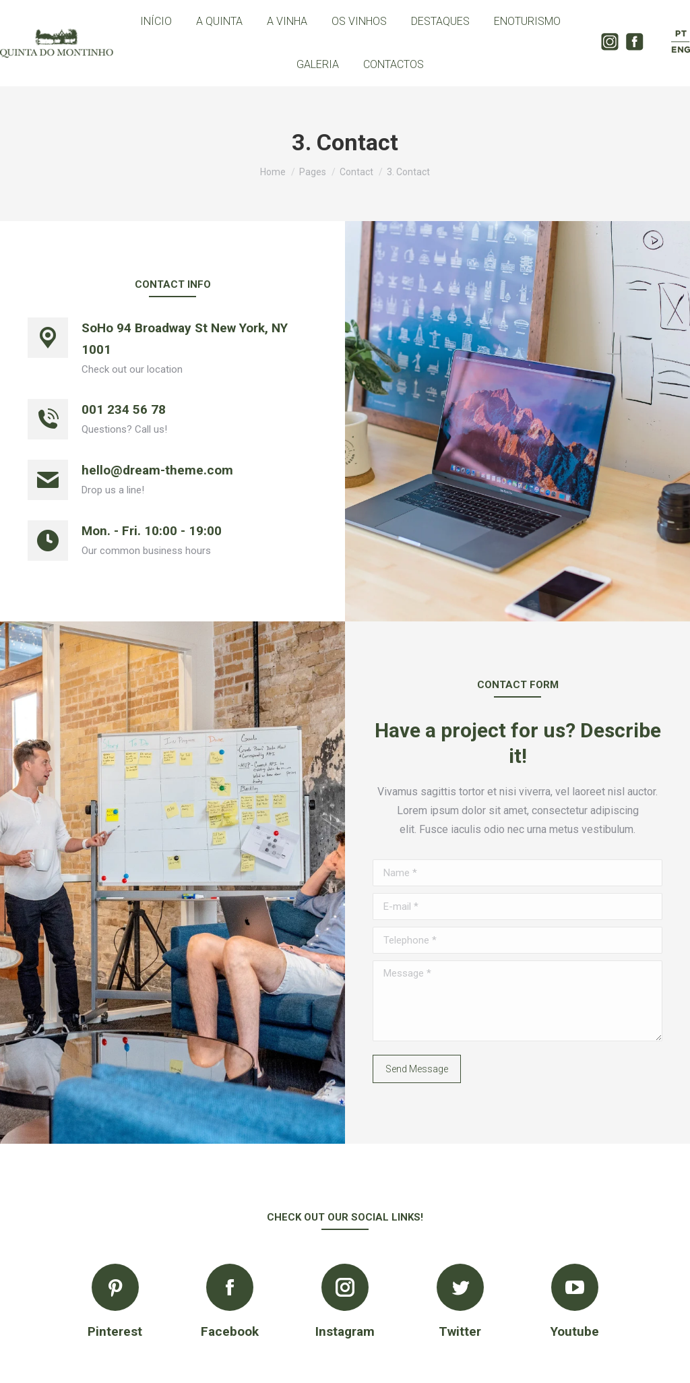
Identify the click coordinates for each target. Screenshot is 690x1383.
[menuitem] (156, 21)
